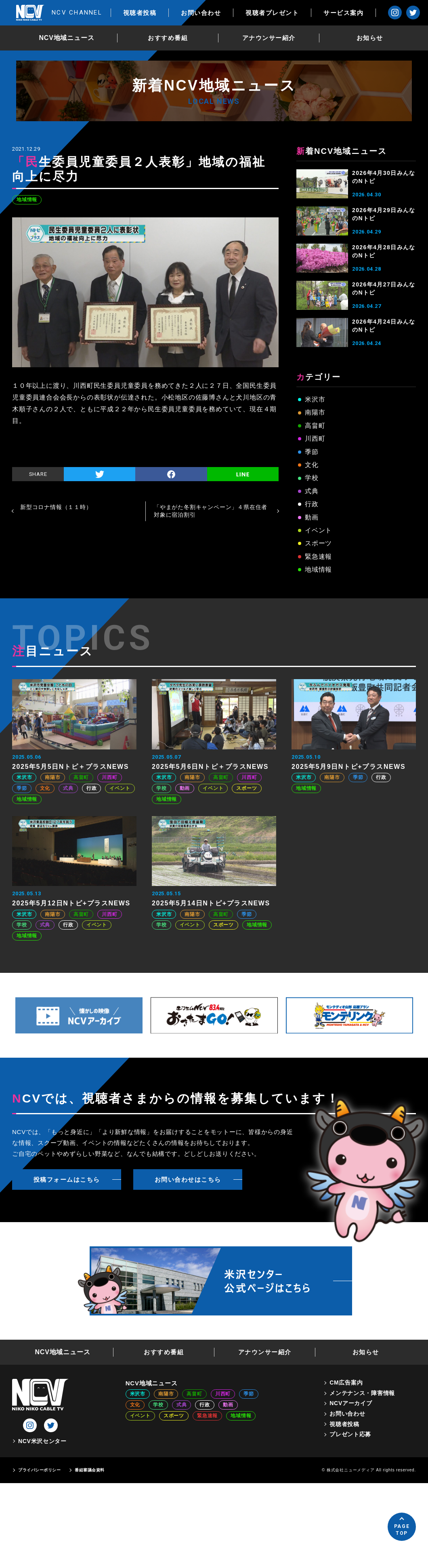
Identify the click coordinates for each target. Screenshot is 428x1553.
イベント (318, 530)
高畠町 (315, 425)
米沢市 (315, 399)
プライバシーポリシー (39, 1470)
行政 (312, 504)
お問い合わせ (201, 12)
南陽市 (315, 412)
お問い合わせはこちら (188, 1179)
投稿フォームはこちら (67, 1179)
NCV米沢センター (42, 1441)
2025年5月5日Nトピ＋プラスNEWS (70, 766)
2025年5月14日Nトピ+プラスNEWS (211, 903)
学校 (312, 477)
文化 (312, 464)
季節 (312, 451)
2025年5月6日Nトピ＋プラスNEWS (210, 766)
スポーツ (318, 543)
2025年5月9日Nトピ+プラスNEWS (348, 766)
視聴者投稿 (140, 12)
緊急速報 (318, 556)
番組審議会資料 (90, 1470)
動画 (312, 517)
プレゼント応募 (350, 1434)
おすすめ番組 (168, 37)
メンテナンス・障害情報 (362, 1393)
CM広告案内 (346, 1382)
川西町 (315, 438)
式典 (312, 491)
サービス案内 (343, 12)
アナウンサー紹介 (269, 37)
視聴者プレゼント (272, 12)
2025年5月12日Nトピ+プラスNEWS (71, 903)
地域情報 (27, 199)
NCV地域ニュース (66, 37)
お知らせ (370, 37)
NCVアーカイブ (350, 1403)
